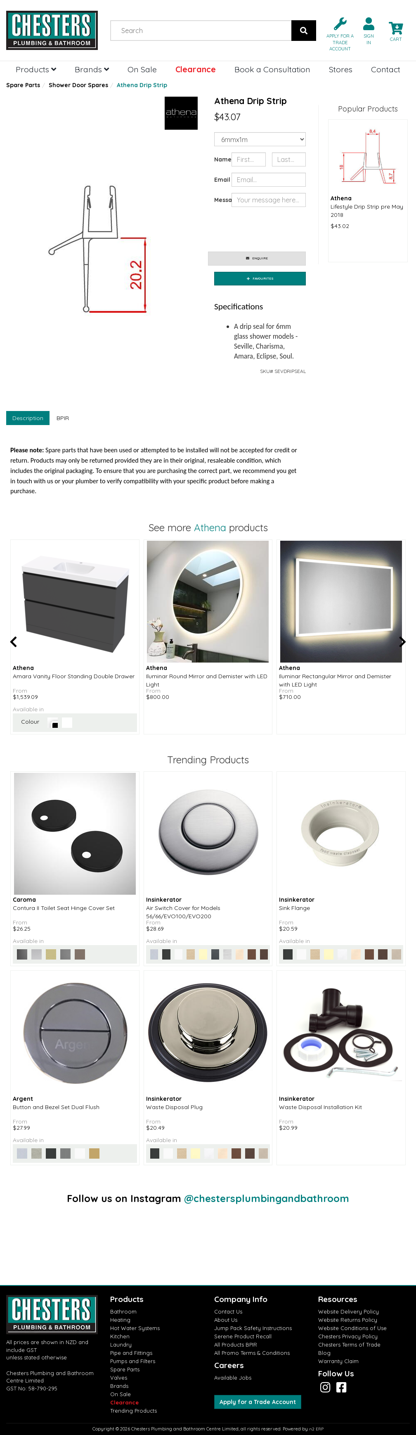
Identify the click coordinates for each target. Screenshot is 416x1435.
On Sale (142, 69)
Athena (210, 527)
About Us (225, 1319)
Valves (118, 1377)
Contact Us (228, 1311)
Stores (340, 69)
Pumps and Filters (132, 1361)
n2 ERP (316, 1429)
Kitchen (120, 1336)
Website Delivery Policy (348, 1311)
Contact (385, 69)
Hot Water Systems (135, 1328)
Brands (92, 69)
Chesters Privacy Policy (348, 1336)
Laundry (121, 1344)
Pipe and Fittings (131, 1352)
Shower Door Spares (78, 85)
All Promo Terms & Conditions (252, 1352)
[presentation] (294, 229)
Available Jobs (232, 1377)
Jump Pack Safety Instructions (253, 1328)
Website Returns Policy (347, 1319)
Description (27, 418)
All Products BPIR (235, 1344)
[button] (337, 33)
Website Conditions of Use (352, 1328)
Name (219, 159)
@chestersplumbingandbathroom (266, 1198)
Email (219, 179)
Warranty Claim (338, 1361)
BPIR (63, 418)
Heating (120, 1319)
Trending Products (133, 1410)
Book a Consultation (272, 69)
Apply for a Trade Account (258, 1402)
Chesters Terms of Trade (349, 1344)
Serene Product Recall (243, 1336)
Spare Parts (23, 85)
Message (219, 200)
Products (36, 69)
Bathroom (123, 1311)
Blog (324, 1352)
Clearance (195, 69)
